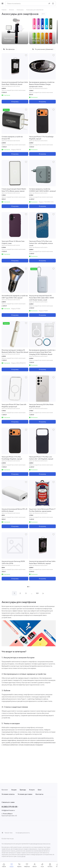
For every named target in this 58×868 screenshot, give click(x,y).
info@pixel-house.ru (8, 810)
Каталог (5, 790)
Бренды (23, 790)
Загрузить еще (28, 587)
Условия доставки (25, 794)
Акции (13, 790)
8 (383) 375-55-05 (9, 807)
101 (37, 593)
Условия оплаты (8, 794)
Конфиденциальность (23, 833)
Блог (40, 790)
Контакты (39, 794)
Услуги (32, 790)
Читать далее (21, 856)
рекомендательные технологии (40, 844)
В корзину (15, 102)
